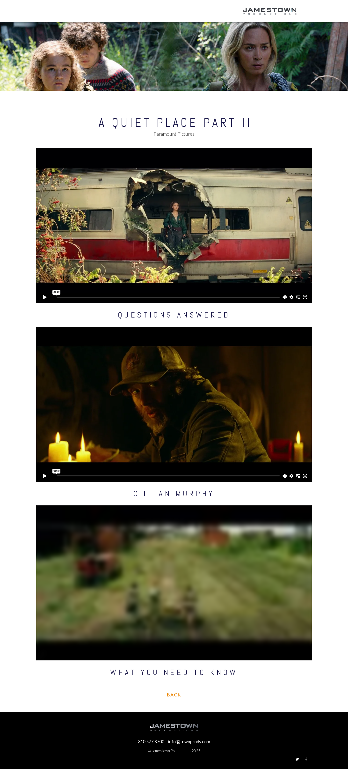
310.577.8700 (151, 741)
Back (174, 694)
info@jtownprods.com (189, 741)
